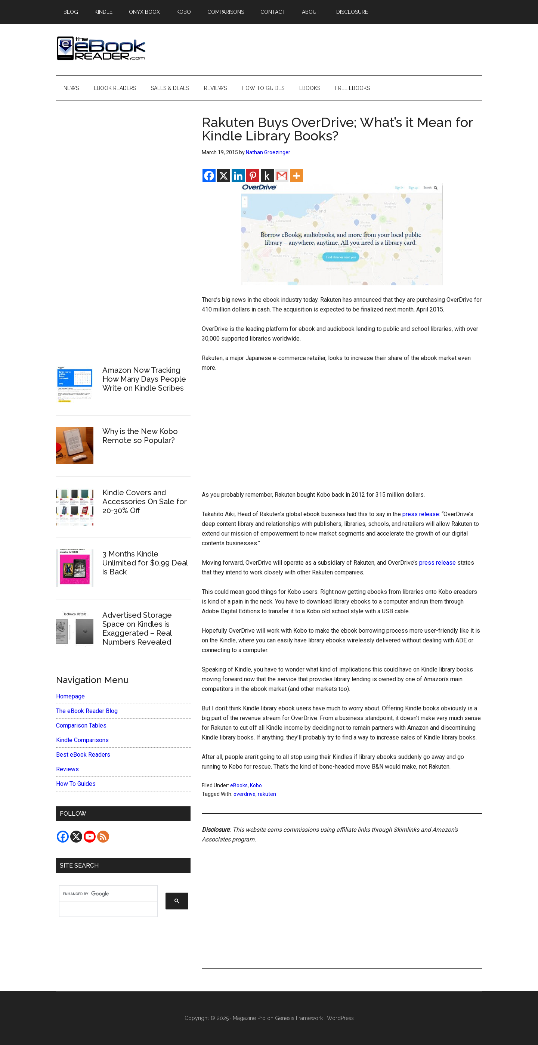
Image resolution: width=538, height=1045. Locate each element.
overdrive (245, 794)
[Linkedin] (238, 175)
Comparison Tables (81, 725)
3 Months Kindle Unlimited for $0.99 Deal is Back (145, 562)
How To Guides (76, 783)
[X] (223, 175)
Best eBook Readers (83, 754)
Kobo (256, 785)
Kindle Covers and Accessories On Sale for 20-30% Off (144, 501)
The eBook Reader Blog (87, 710)
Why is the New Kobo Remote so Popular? (140, 436)
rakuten (267, 794)
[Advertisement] (342, 434)
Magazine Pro (249, 1018)
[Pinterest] (252, 175)
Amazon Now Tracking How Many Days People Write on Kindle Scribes (144, 379)
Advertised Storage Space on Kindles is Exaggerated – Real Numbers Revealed (137, 628)
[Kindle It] (267, 175)
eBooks (239, 785)
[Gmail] (281, 175)
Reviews (67, 769)
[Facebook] (209, 175)
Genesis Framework (299, 1018)
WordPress (340, 1018)
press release (420, 514)
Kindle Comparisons (82, 740)
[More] (296, 175)
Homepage (70, 696)
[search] (104, 893)
